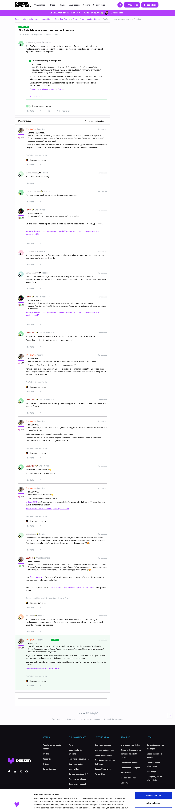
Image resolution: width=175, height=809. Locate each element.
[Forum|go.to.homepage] (23, 5)
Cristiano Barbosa (33, 191)
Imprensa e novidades (130, 745)
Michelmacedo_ (32, 173)
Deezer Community (103, 769)
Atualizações (74, 5)
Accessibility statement (113, 719)
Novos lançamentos (103, 755)
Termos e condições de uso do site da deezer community (77, 719)
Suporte (86, 5)
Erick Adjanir (31, 534)
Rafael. (28, 210)
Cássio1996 (30, 332)
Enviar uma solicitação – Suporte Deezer (47, 89)
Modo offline (74, 769)
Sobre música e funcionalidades (86, 19)
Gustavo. (29, 558)
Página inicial (20, 19)
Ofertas (46, 753)
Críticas (46, 764)
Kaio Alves (30, 616)
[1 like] (36, 160)
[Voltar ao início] (169, 715)
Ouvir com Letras (76, 764)
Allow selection (153, 785)
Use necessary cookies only (153, 792)
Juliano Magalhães (33, 42)
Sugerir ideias (99, 5)
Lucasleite (30, 251)
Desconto (47, 758)
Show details (135, 804)
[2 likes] (39, 106)
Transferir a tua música (79, 758)
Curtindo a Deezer (62, 19)
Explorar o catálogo (103, 745)
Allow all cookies (153, 777)
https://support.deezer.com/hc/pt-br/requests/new (47, 508)
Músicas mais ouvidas (104, 750)
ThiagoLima (30, 129)
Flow (71, 745)
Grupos (63, 5)
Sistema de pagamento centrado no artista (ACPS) (131, 754)
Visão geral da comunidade (40, 19)
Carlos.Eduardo (32, 273)
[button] (132, 5)
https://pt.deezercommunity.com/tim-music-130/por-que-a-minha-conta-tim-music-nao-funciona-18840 (62, 232)
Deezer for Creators (129, 762)
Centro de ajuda (49, 769)
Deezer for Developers (130, 767)
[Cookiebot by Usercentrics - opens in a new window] (16, 804)
